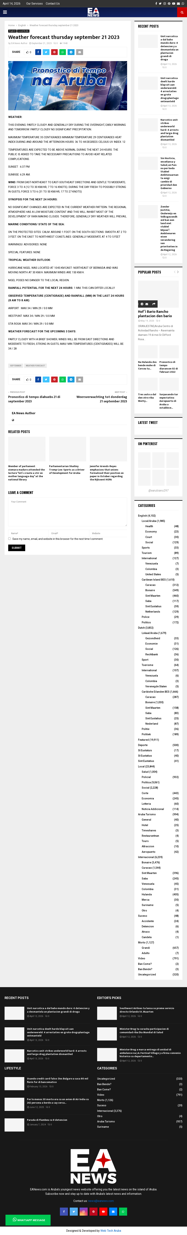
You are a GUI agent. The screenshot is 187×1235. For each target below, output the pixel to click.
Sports (146, 547)
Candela (147, 937)
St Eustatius (145, 755)
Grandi (146, 947)
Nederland (151, 723)
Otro (144, 910)
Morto (141, 942)
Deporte (143, 745)
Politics (146, 622)
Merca (145, 899)
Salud (145, 771)
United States (153, 574)
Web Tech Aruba (110, 1230)
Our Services (34, 3)
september (15, 366)
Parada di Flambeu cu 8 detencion (47, 1120)
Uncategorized (147, 974)
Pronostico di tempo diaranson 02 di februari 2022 (168, 367)
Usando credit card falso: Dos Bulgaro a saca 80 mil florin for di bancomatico (57, 1080)
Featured (143, 739)
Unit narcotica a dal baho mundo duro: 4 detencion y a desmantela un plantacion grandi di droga (169, 48)
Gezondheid (152, 638)
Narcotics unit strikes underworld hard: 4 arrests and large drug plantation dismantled (170, 130)
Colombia (151, 569)
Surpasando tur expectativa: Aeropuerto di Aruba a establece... (168, 401)
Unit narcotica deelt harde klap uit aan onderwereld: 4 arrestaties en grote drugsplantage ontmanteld (170, 89)
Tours (145, 841)
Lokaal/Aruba (150, 633)
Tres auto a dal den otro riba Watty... (147, 397)
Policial (146, 777)
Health (149, 526)
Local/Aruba (23, 31)
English (12, 31)
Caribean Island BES (154, 579)
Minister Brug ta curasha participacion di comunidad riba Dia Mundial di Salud (144, 1030)
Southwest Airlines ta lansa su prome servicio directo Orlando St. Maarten (147, 1010)
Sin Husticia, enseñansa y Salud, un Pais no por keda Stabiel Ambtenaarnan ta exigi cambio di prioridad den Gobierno (169, 173)
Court (148, 537)
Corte (145, 793)
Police (145, 616)
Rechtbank (151, 654)
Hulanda (147, 894)
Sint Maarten (152, 595)
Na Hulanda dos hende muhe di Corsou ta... (147, 365)
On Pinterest (148, 443)
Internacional (146, 857)
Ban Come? (145, 963)
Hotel (145, 825)
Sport (145, 659)
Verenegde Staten (156, 686)
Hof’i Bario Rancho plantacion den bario (155, 314)
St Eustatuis (145, 750)
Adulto (146, 953)
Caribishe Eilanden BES (155, 691)
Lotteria (146, 803)
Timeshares (149, 830)
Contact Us (53, 3)
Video (141, 958)
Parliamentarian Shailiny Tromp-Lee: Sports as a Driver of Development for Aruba (67, 469)
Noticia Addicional (153, 809)
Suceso (142, 915)
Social (149, 542)
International (149, 558)
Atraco (146, 931)
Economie (151, 643)
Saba (148, 601)
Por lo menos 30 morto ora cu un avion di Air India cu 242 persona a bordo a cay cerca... (58, 1101)
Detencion (148, 926)
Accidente (148, 921)
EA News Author (19, 43)
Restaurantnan (150, 835)
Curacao (150, 584)
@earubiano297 (158, 490)
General (146, 819)
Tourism (147, 553)
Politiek (146, 734)
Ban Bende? (145, 969)
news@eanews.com (101, 1201)
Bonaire (150, 590)
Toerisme (147, 665)
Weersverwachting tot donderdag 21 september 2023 (102, 399)
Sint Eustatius (153, 606)
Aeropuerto (148, 851)
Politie (145, 729)
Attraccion (148, 846)
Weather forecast (35, 366)
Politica (146, 782)
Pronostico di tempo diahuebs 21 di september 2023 (34, 399)
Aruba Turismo (147, 814)
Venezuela (151, 563)
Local (141, 766)
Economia (148, 798)
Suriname (147, 905)
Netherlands (152, 611)
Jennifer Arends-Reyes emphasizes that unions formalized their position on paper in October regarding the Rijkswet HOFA (107, 473)
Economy (151, 531)
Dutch (141, 627)
